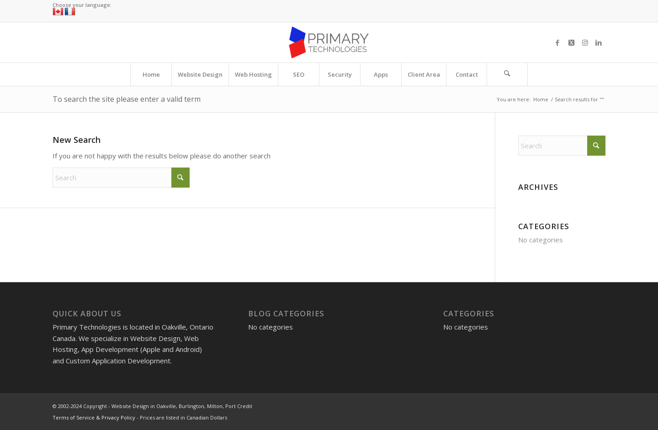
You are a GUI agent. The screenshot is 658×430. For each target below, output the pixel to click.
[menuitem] (150, 74)
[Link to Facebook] (557, 42)
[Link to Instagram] (585, 42)
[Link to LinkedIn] (598, 42)
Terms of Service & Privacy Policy (94, 417)
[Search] (507, 74)
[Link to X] (571, 42)
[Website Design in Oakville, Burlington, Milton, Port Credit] (329, 42)
